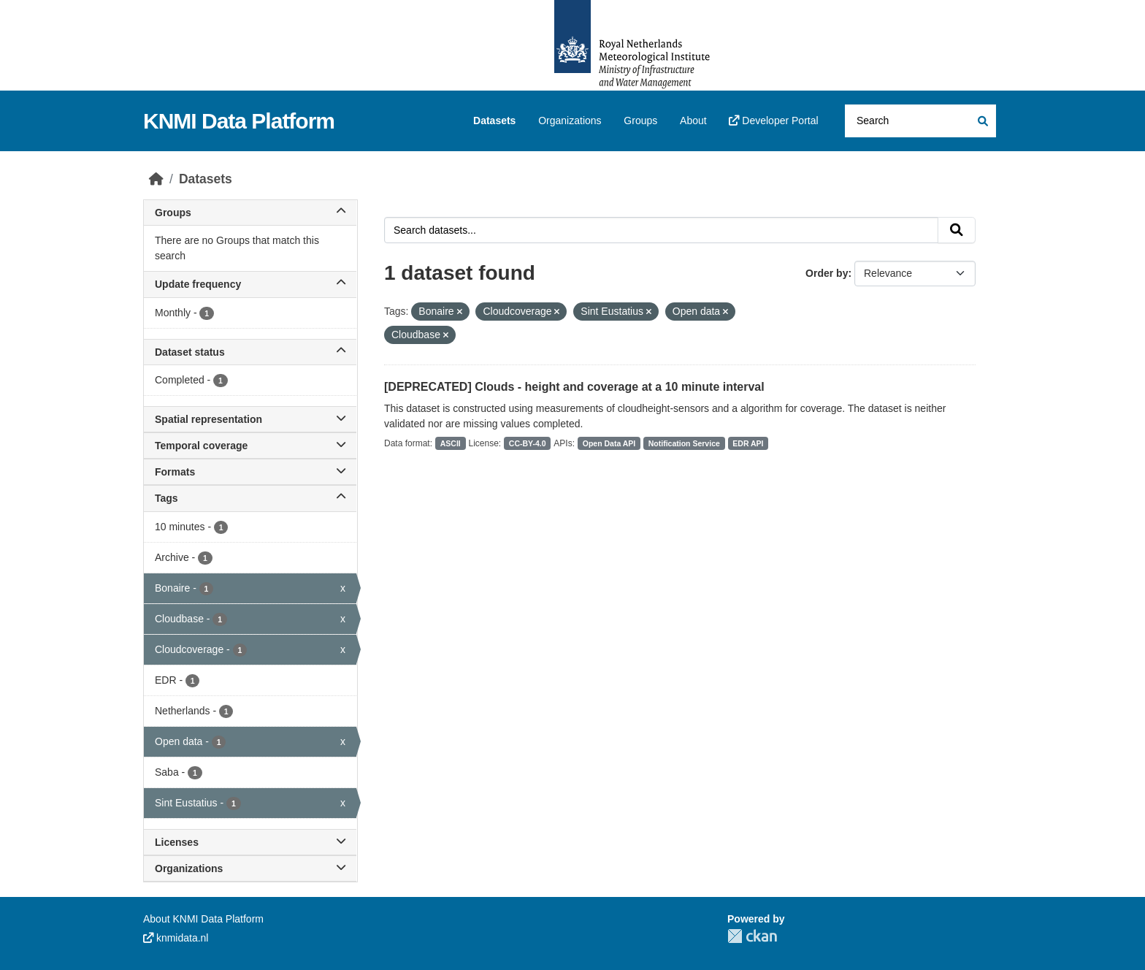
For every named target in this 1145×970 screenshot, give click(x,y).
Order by (826, 273)
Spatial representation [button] (250, 419)
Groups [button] (250, 212)
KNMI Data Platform (238, 121)
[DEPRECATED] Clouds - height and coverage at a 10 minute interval (574, 387)
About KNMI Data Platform (203, 919)
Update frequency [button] (250, 284)
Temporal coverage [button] (250, 445)
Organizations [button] (250, 868)
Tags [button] (250, 498)
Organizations (569, 120)
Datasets (494, 120)
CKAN (752, 936)
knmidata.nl (175, 938)
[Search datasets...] (920, 120)
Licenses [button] (250, 842)
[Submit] (982, 121)
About (693, 120)
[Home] (156, 179)
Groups (640, 120)
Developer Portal (773, 120)
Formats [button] (250, 471)
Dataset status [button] (250, 352)
